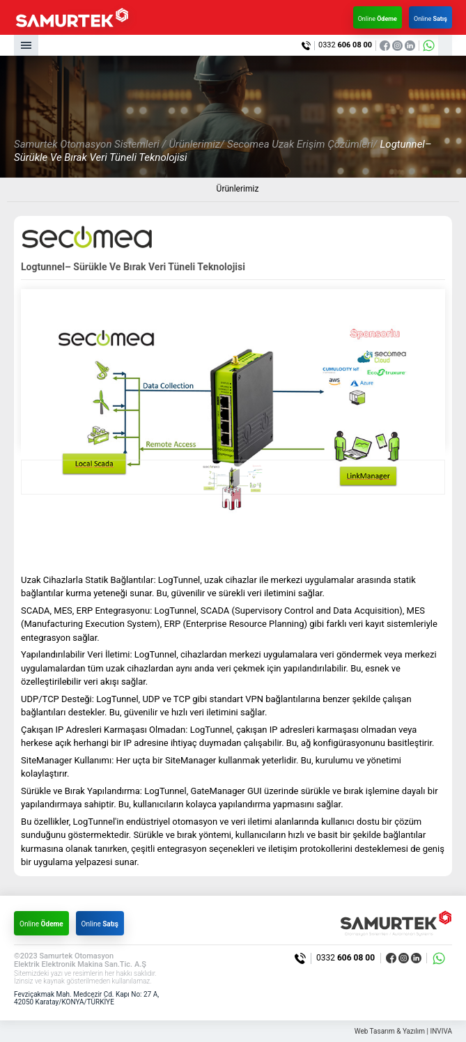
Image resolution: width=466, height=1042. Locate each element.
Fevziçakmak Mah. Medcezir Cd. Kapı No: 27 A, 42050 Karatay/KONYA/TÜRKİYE (86, 998)
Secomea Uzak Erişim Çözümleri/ (302, 144)
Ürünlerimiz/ (196, 144)
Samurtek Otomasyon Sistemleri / (90, 144)
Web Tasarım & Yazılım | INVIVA (403, 1031)
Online (377, 18)
